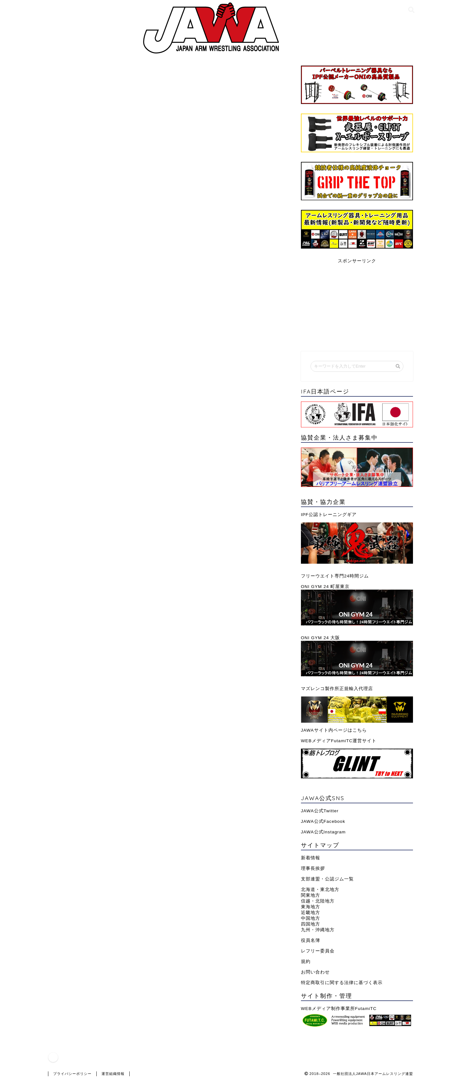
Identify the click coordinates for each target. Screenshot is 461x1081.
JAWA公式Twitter (320, 810)
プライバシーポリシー (72, 1074)
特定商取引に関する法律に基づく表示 (342, 982)
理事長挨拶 (313, 868)
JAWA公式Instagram (323, 832)
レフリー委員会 (318, 951)
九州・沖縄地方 (318, 929)
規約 (306, 961)
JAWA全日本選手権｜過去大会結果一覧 (105, 561)
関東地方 (310, 895)
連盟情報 (68, 78)
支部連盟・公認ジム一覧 (327, 879)
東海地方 (310, 906)
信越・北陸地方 (318, 901)
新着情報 (310, 857)
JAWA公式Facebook (323, 821)
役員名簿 (310, 940)
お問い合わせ (315, 972)
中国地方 (310, 918)
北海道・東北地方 (320, 889)
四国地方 (310, 924)
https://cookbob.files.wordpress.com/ (114, 450)
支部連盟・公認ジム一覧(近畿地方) (100, 599)
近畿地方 (310, 912)
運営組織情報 (113, 1074)
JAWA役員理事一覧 (81, 580)
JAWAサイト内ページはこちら (334, 730)
